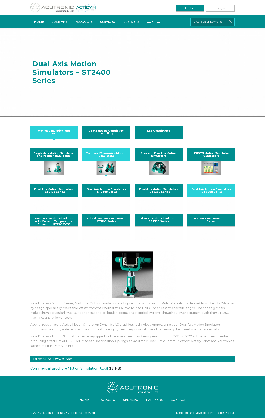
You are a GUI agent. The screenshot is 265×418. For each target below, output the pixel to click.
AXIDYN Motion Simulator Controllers (211, 155)
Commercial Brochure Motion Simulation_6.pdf (69, 368)
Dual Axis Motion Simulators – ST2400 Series (211, 191)
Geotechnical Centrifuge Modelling (106, 132)
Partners (130, 22)
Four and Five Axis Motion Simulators (159, 155)
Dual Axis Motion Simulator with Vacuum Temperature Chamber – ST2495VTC (54, 221)
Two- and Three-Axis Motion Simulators (106, 155)
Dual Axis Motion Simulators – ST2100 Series (53, 191)
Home (39, 22)
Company (59, 22)
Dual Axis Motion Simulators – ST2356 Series (158, 191)
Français (220, 8)
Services (107, 22)
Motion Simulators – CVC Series (211, 220)
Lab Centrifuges (158, 130)
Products (84, 22)
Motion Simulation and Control (54, 132)
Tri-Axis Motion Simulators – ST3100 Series (106, 220)
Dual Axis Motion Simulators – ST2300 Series (106, 191)
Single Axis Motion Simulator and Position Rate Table (54, 155)
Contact (154, 22)
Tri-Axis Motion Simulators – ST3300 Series (158, 220)
